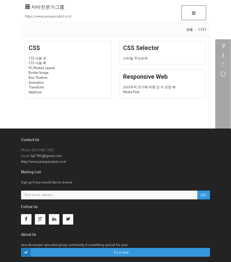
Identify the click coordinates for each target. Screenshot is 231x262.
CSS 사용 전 (37, 58)
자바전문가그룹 (44, 7)
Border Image (39, 72)
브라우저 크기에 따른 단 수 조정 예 (149, 87)
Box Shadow (38, 77)
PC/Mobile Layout (42, 68)
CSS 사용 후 (37, 63)
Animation (36, 82)
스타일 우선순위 (135, 58)
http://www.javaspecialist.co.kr (43, 161)
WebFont (35, 92)
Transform (36, 87)
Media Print (131, 92)
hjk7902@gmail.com (46, 156)
